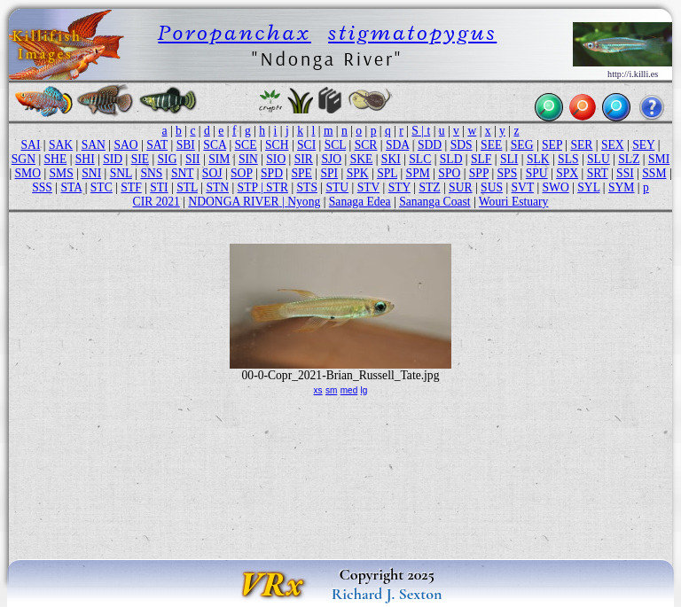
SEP (552, 145)
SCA (214, 145)
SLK (538, 159)
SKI (391, 159)
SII (192, 159)
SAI (31, 145)
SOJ (212, 173)
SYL (588, 187)
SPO (449, 173)
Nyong (303, 201)
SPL (387, 173)
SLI (509, 159)
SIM (219, 159)
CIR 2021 (156, 201)
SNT (182, 173)
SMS (62, 173)
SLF (481, 159)
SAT (157, 145)
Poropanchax (234, 32)
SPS (507, 173)
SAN (94, 145)
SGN (23, 159)
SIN (248, 159)
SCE (246, 145)
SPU (537, 173)
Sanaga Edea (360, 201)
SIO (276, 159)
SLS (568, 159)
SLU (598, 159)
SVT (523, 187)
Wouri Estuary (514, 201)
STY (399, 187)
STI (159, 187)
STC (101, 187)
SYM (621, 187)
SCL (335, 145)
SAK (61, 145)
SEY (643, 145)
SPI (329, 173)
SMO (28, 173)
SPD (272, 173)
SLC (420, 159)
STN (217, 187)
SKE (361, 159)
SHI (85, 159)
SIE (140, 159)
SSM (654, 173)
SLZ (628, 159)
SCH (276, 145)
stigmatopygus (412, 32)
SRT (597, 173)
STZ (429, 187)
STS (307, 187)
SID (112, 159)
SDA (397, 145)
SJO (331, 159)
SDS (461, 145)
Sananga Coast (434, 201)
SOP (241, 173)
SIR (303, 159)
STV (368, 187)
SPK (358, 173)
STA (71, 187)
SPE (302, 173)
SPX (567, 173)
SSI (625, 173)
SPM (418, 173)
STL (187, 187)
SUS (492, 187)
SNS (151, 173)
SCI (306, 145)
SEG (522, 145)
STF (131, 187)
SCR (366, 145)
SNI (91, 173)
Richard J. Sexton (387, 593)
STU (336, 187)
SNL (121, 173)
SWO (556, 187)
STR (277, 187)
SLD (451, 159)
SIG (167, 159)
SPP (479, 173)
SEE (491, 145)
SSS (42, 187)
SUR (460, 187)
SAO (125, 145)
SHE (55, 159)
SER (581, 145)
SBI (185, 145)
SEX (612, 145)
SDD (430, 145)
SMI (658, 159)
